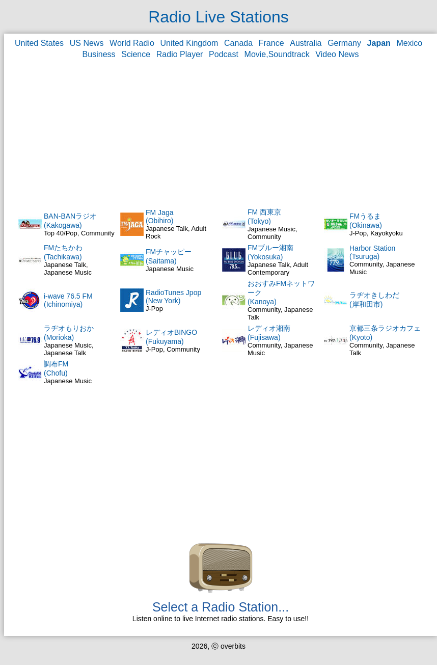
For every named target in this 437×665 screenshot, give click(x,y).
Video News (337, 54)
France (271, 43)
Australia (305, 43)
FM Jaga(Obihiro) (159, 216)
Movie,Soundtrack (277, 54)
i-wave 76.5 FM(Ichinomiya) (68, 300)
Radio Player (179, 54)
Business (99, 54)
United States (39, 43)
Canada (238, 43)
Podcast (223, 54)
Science (135, 54)
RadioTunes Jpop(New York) (173, 296)
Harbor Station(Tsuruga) (372, 252)
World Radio (132, 43)
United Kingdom (189, 43)
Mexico (410, 43)
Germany (344, 43)
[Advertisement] (221, 133)
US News (87, 43)
